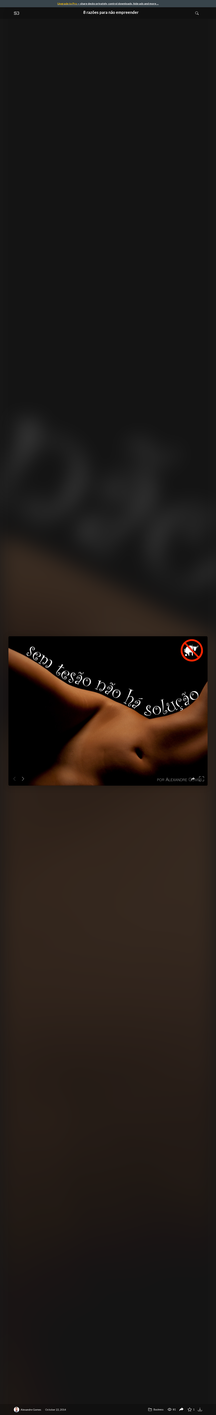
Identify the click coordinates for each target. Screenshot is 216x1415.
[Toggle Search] (197, 13)
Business (156, 1409)
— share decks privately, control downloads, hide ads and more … (108, 3)
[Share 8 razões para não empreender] (181, 1409)
